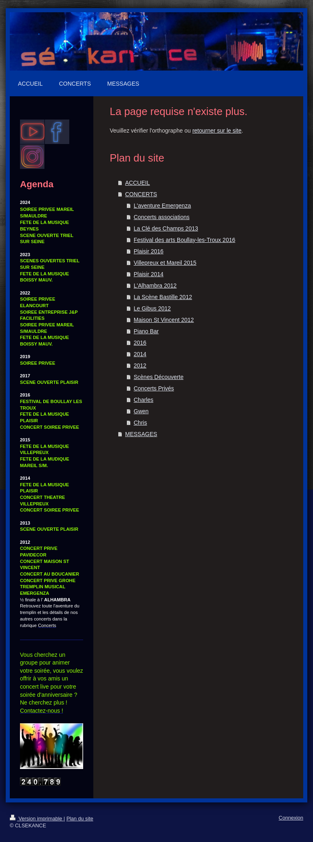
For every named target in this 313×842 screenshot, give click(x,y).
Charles (143, 400)
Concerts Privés (154, 388)
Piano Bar (146, 331)
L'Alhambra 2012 (155, 285)
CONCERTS (141, 194)
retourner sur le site (217, 130)
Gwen (141, 411)
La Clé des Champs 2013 (166, 228)
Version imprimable (37, 819)
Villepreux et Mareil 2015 (165, 262)
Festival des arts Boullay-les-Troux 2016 (184, 240)
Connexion (291, 818)
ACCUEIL (137, 182)
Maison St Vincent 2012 (164, 320)
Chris (140, 422)
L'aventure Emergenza (162, 205)
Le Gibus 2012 (152, 308)
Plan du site (79, 819)
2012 (140, 365)
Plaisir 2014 (148, 274)
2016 (140, 342)
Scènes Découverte (158, 377)
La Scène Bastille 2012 (163, 297)
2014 (140, 354)
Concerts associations (162, 217)
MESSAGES (141, 434)
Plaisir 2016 (148, 251)
